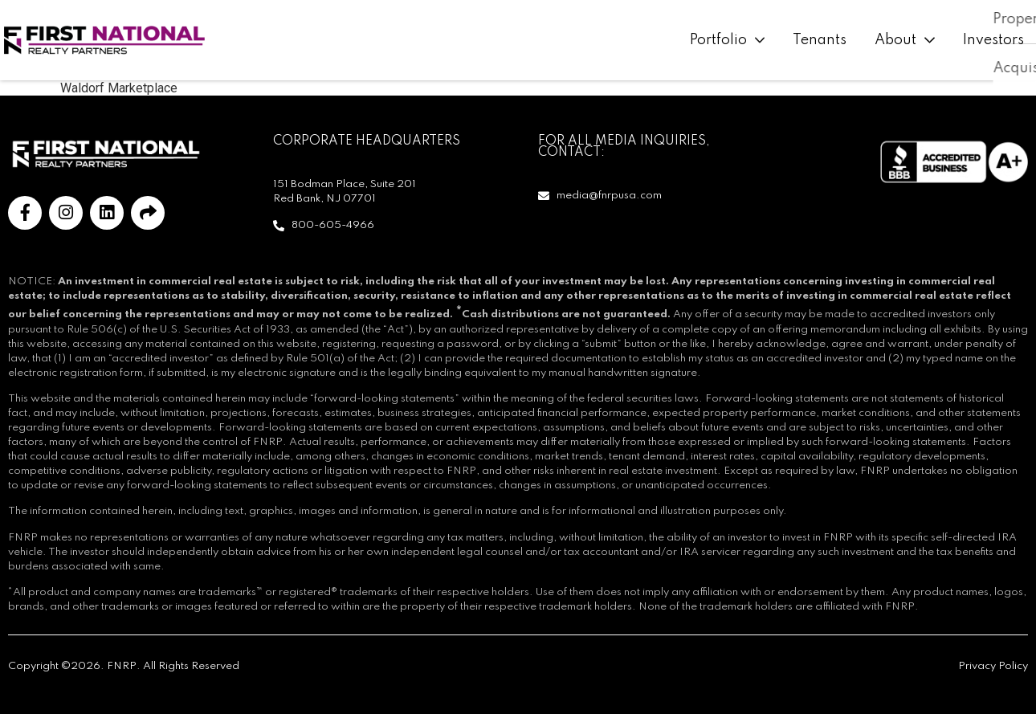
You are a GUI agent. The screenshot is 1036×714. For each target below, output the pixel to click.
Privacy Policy (993, 666)
